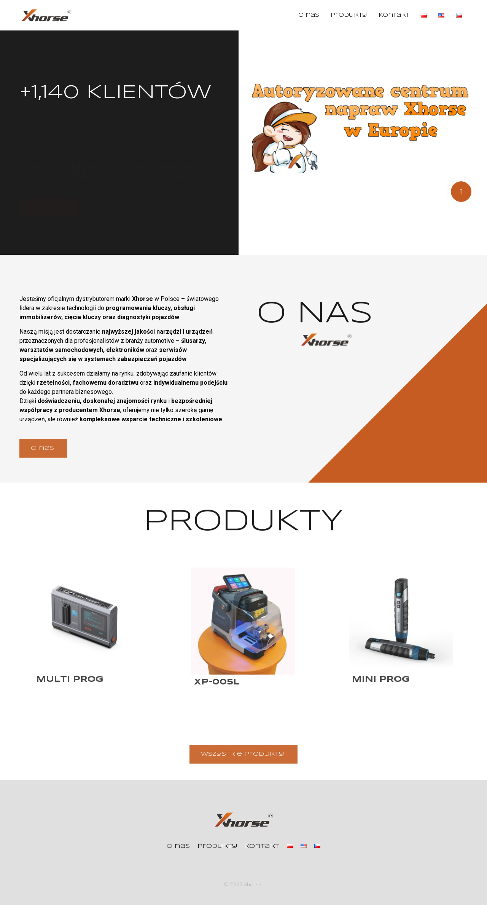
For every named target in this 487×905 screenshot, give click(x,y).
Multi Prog (69, 679)
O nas (308, 15)
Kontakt (394, 15)
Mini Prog (381, 679)
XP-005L (217, 682)
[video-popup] (461, 196)
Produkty (349, 15)
